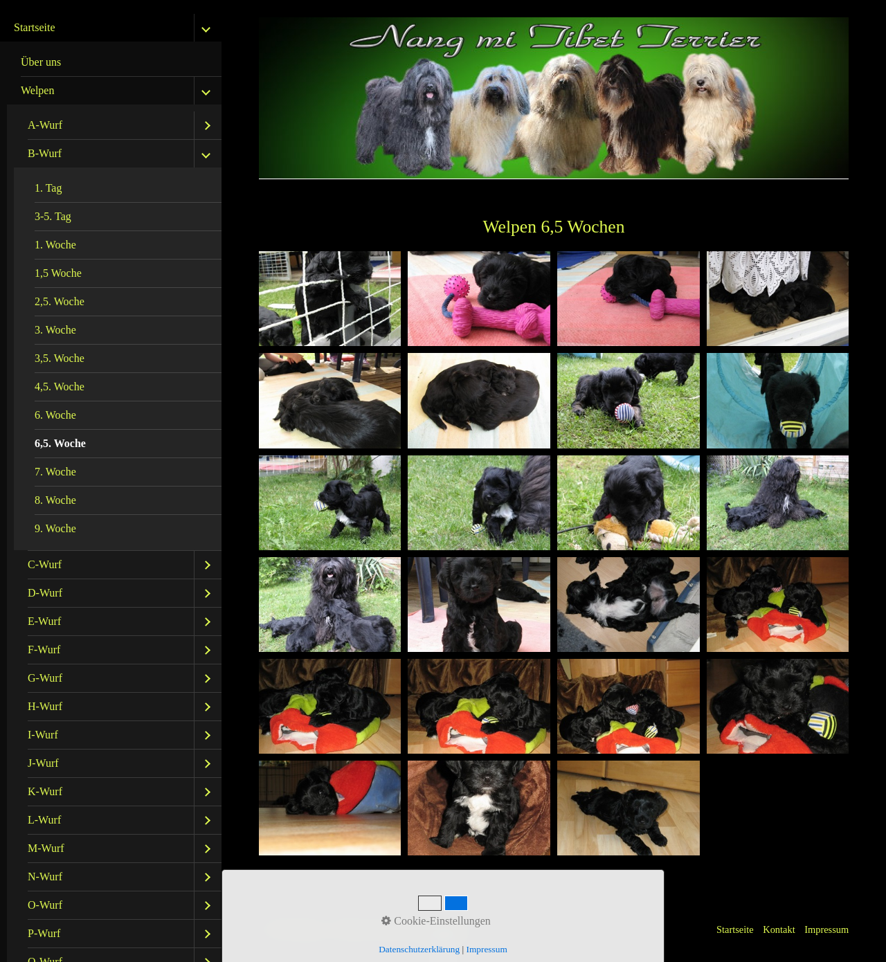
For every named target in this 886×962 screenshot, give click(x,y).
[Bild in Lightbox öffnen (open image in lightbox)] (330, 298)
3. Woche (55, 330)
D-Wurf (45, 593)
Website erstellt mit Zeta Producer (403, 929)
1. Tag (48, 188)
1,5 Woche (58, 273)
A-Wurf (45, 125)
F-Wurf (44, 649)
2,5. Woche (59, 301)
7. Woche (55, 472)
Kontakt (779, 929)
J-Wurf (43, 763)
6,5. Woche (60, 443)
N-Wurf (45, 876)
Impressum (826, 929)
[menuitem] (114, 62)
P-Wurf (44, 933)
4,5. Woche (59, 386)
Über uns (41, 62)
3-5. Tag (53, 216)
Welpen (37, 90)
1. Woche (55, 245)
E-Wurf (44, 621)
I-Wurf (43, 735)
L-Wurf (44, 820)
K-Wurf (45, 791)
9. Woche (55, 528)
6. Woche (55, 415)
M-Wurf (46, 848)
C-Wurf (45, 564)
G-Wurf (45, 678)
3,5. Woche (59, 358)
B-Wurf (45, 153)
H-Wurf (45, 706)
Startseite (34, 27)
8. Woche (55, 500)
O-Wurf (45, 905)
